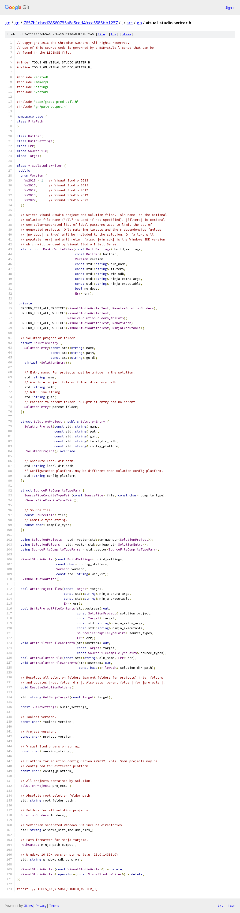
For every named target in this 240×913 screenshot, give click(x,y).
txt (220, 905)
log (113, 34)
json (231, 905)
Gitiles (28, 905)
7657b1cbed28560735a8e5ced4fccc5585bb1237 (70, 23)
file (101, 34)
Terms (54, 905)
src (130, 23)
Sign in (230, 7)
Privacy (41, 905)
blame (126, 34)
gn (7, 23)
